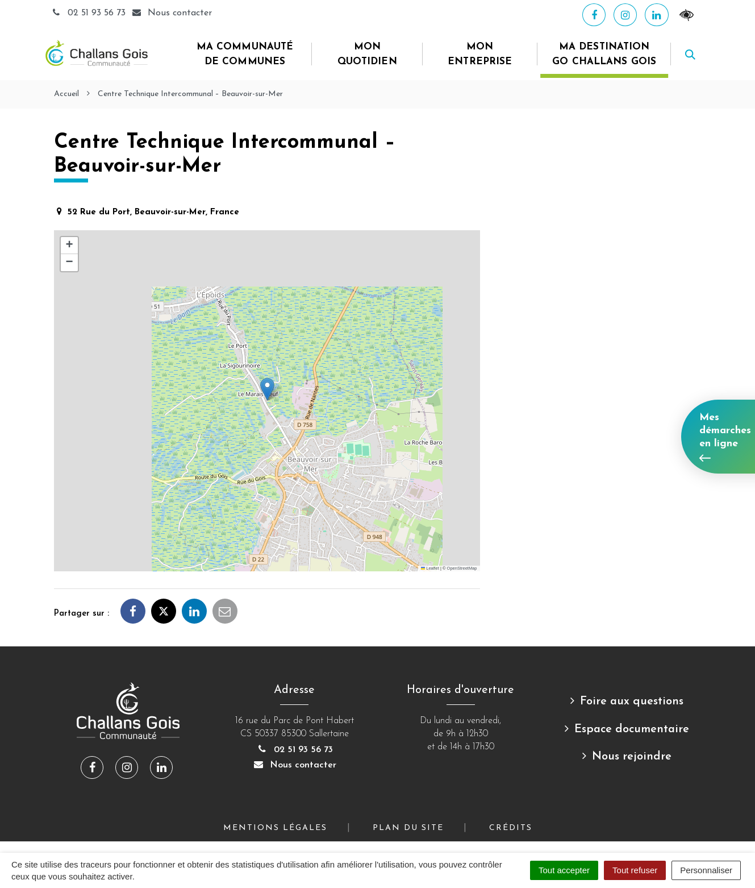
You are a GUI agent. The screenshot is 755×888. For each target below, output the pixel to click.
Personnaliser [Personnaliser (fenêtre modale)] (706, 870)
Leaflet (430, 568)
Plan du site (408, 828)
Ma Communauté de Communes (245, 54)
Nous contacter (294, 765)
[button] (267, 389)
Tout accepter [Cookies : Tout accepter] (564, 870)
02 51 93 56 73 (89, 13)
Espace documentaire (631, 729)
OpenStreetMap (462, 568)
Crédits (510, 828)
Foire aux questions (631, 701)
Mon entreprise (480, 54)
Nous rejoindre (631, 756)
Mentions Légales (275, 828)
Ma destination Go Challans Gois (604, 54)
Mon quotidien (367, 54)
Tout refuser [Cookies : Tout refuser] (634, 870)
